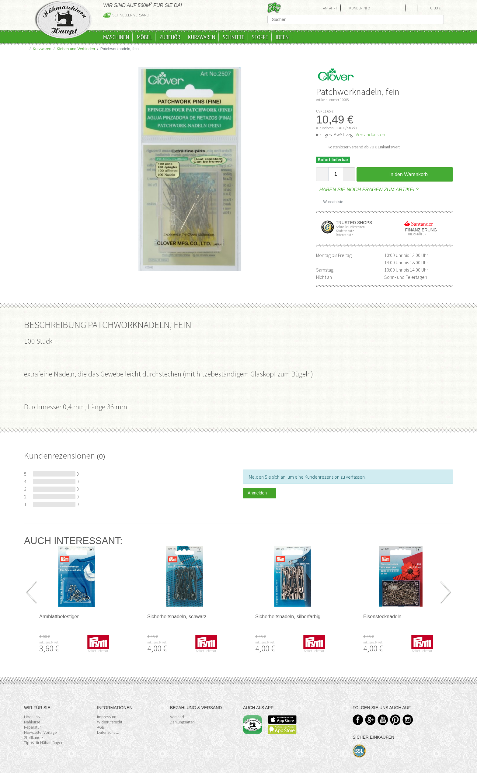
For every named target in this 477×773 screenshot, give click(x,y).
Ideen (282, 37)
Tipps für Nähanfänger (43, 742)
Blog (274, 7)
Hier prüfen (416, 234)
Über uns (32, 716)
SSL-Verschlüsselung (359, 751)
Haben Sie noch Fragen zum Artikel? (367, 189)
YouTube (383, 719)
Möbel (144, 37)
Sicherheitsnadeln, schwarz (177, 616)
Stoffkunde (33, 737)
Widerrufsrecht (109, 722)
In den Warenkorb (405, 174)
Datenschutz (108, 732)
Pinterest (395, 719)
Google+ (370, 719)
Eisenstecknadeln (382, 616)
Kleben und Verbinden (76, 49)
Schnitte (233, 37)
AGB (100, 727)
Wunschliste (331, 202)
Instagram (407, 719)
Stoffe (260, 37)
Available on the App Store (282, 719)
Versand (177, 716)
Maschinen (116, 37)
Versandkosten (370, 134)
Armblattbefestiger (59, 616)
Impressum (106, 716)
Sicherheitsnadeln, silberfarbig (287, 616)
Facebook (358, 719)
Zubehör (169, 37)
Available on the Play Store (282, 729)
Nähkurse (32, 722)
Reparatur (32, 727)
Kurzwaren (201, 37)
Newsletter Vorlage (40, 732)
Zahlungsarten (182, 722)
